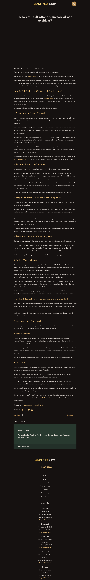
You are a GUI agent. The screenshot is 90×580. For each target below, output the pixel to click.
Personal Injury (38, 378)
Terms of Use (45, 469)
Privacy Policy (45, 476)
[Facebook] (41, 574)
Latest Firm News (45, 455)
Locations (45, 462)
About (45, 452)
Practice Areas (45, 459)
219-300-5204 (45, 439)
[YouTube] (49, 574)
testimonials (46, 370)
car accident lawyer (20, 132)
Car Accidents (27, 378)
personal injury (48, 71)
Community (45, 465)
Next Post (70, 388)
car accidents (32, 49)
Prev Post (17, 388)
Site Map (45, 472)
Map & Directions (45, 492)
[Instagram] (45, 574)
